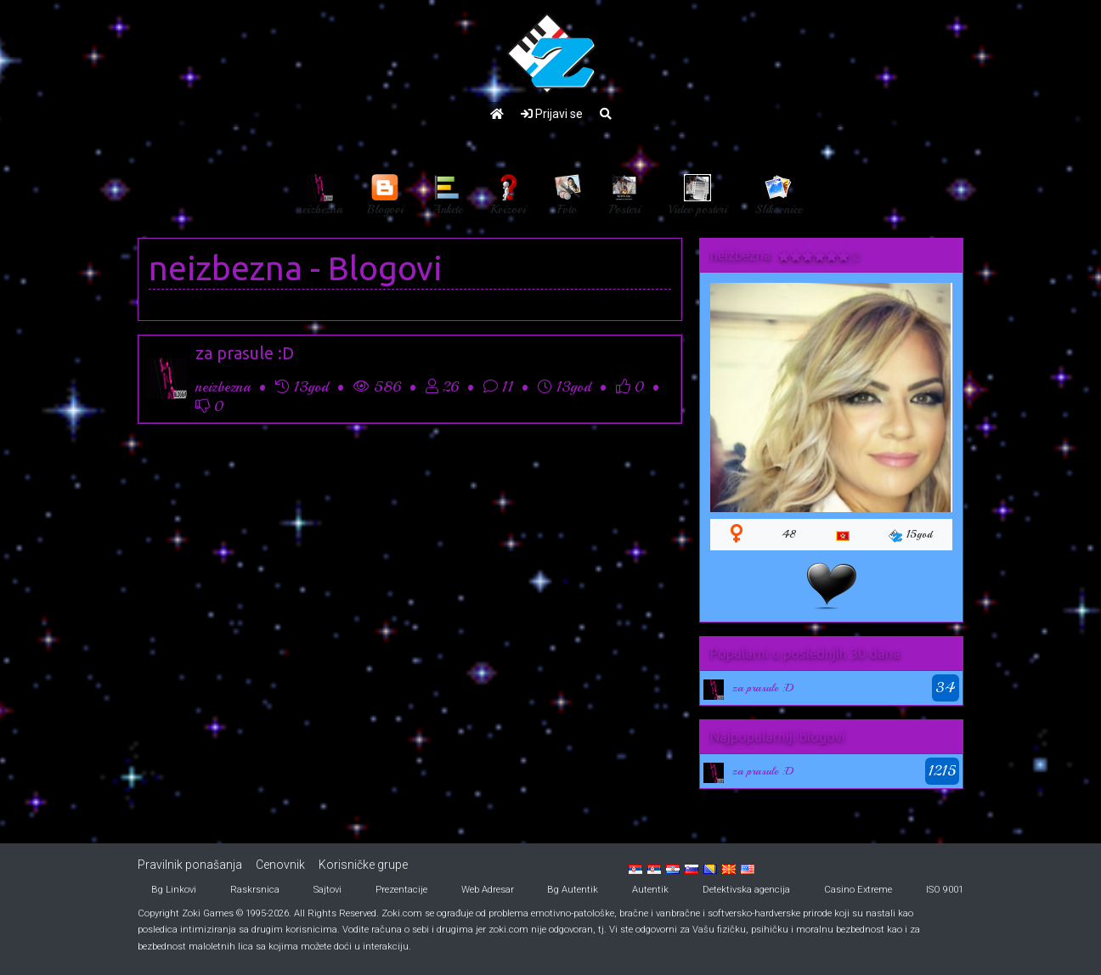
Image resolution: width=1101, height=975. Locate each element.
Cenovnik (280, 864)
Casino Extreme (858, 889)
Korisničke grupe (363, 864)
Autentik (650, 889)
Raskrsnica (254, 889)
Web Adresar (487, 889)
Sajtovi (327, 889)
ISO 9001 (944, 889)
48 (789, 534)
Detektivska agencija (746, 889)
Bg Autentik (572, 889)
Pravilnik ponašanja (190, 864)
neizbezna (225, 268)
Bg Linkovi (173, 889)
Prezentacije (401, 889)
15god (910, 535)
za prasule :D (244, 353)
